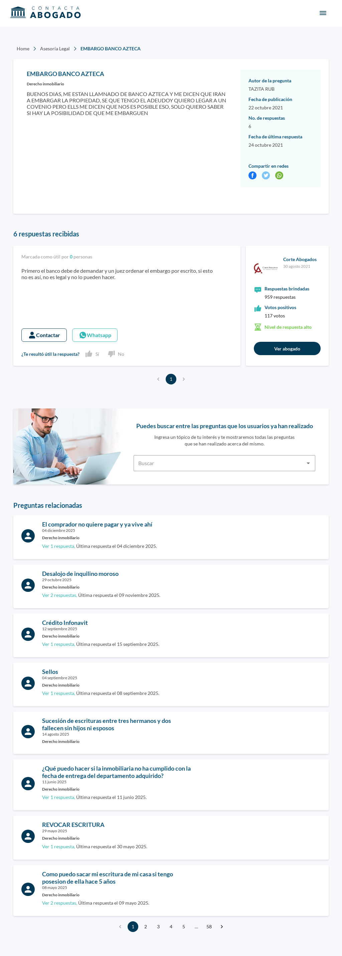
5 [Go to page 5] (183, 926)
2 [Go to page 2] (145, 926)
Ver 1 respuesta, (58, 546)
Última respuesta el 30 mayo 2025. (94, 846)
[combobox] (224, 459)
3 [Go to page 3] (158, 926)
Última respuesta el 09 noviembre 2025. (101, 595)
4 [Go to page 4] (171, 926)
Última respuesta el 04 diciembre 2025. (99, 546)
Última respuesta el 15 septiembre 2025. (100, 644)
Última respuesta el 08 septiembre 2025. (100, 693)
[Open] (308, 463)
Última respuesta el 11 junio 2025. (94, 797)
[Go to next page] (221, 926)
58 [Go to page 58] (209, 926)
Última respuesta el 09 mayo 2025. (95, 903)
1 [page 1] (171, 379)
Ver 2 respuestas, (59, 595)
